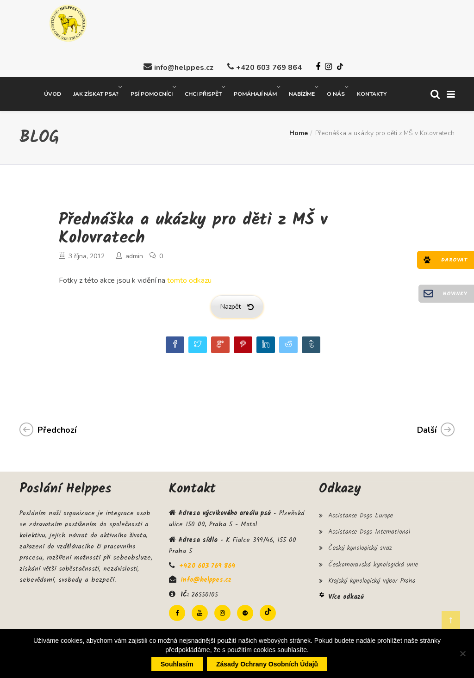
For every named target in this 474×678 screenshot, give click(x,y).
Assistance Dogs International (369, 531)
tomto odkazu (189, 279)
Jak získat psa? (95, 93)
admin (134, 255)
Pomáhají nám (255, 93)
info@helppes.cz (183, 67)
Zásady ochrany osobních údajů (267, 664)
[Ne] (462, 653)
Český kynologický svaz (360, 547)
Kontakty (372, 93)
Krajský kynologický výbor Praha (372, 580)
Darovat (454, 259)
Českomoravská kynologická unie (373, 563)
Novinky (455, 293)
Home (298, 132)
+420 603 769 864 (269, 67)
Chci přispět (203, 93)
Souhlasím (177, 664)
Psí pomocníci (152, 93)
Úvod (52, 93)
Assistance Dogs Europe (360, 515)
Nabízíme (302, 93)
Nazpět (237, 305)
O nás (336, 93)
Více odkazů (346, 596)
